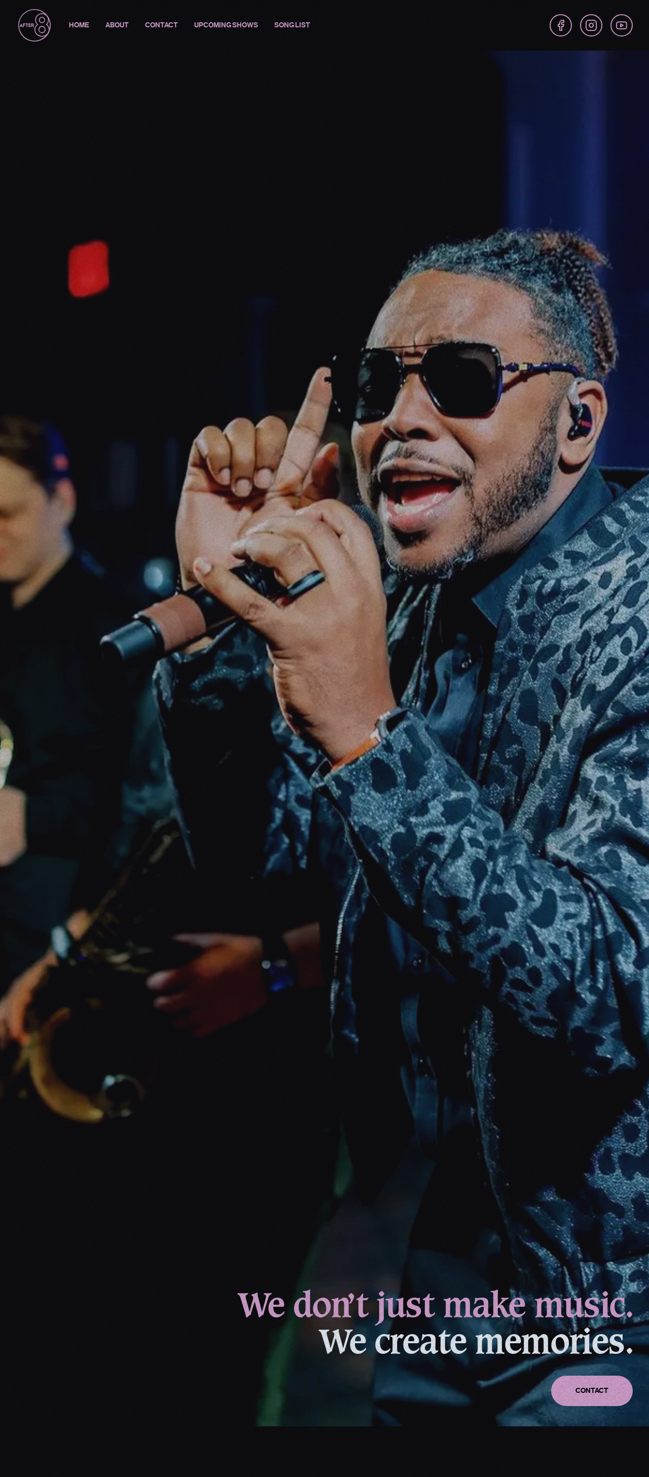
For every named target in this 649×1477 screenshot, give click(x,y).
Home (79, 25)
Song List (292, 25)
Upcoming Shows (226, 25)
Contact (161, 25)
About (117, 25)
